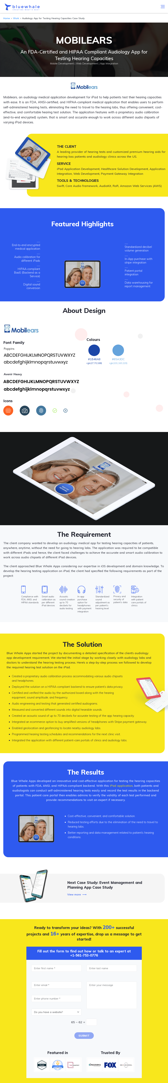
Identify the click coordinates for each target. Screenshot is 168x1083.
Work (16, 18)
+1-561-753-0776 (84, 955)
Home (6, 18)
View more (74, 894)
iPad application (121, 786)
